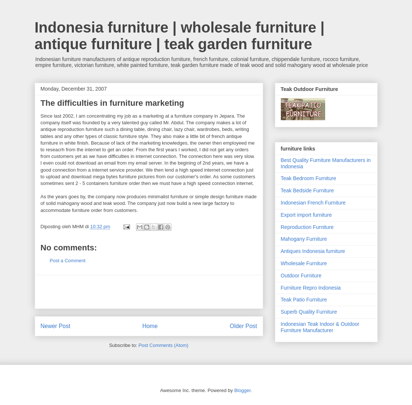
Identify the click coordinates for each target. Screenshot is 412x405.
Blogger (242, 390)
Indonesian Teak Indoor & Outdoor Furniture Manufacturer (320, 327)
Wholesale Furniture (304, 263)
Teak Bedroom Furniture (308, 178)
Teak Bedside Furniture (307, 190)
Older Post (243, 326)
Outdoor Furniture (301, 276)
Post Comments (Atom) (163, 345)
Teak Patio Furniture (304, 300)
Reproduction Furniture (307, 227)
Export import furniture (306, 215)
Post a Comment (68, 260)
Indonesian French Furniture (313, 203)
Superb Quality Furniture (309, 312)
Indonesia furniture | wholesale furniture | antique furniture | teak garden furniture (180, 35)
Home (150, 326)
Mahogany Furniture (304, 239)
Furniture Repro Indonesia (311, 288)
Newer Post (56, 326)
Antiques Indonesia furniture (313, 251)
